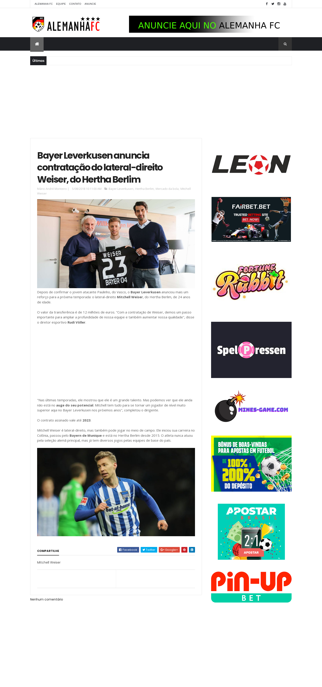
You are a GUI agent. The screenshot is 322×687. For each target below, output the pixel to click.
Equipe (61, 3)
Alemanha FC (44, 3)
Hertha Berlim (144, 189)
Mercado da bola (167, 189)
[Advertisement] (161, 101)
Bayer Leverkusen (121, 189)
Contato (75, 3)
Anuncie (90, 3)
